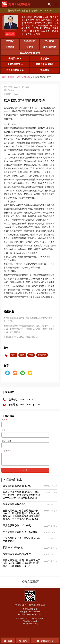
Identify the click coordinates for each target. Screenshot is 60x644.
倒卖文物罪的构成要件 (14, 504)
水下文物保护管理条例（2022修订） (22, 531)
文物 (31, 355)
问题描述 (25, 458)
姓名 (25, 422)
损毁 (13, 355)
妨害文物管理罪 (23, 77)
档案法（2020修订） (13, 547)
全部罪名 (11, 77)
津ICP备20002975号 (30, 624)
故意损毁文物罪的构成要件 (17, 553)
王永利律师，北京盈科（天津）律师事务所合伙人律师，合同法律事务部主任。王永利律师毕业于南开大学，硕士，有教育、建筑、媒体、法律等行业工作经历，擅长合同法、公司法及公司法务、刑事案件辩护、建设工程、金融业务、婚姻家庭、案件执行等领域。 (40, 25)
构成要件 (42, 355)
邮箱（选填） (25, 443)
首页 (4, 77)
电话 (25, 432)
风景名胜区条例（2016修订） (18, 525)
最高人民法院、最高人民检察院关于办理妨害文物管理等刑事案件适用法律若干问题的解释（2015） (21, 563)
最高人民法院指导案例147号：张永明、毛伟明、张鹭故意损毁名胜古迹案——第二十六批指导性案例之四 (21, 495)
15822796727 (34, 612)
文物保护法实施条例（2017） (18, 485)
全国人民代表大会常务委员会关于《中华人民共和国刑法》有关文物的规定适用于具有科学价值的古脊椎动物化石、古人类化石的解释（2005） (22, 514)
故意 (22, 355)
